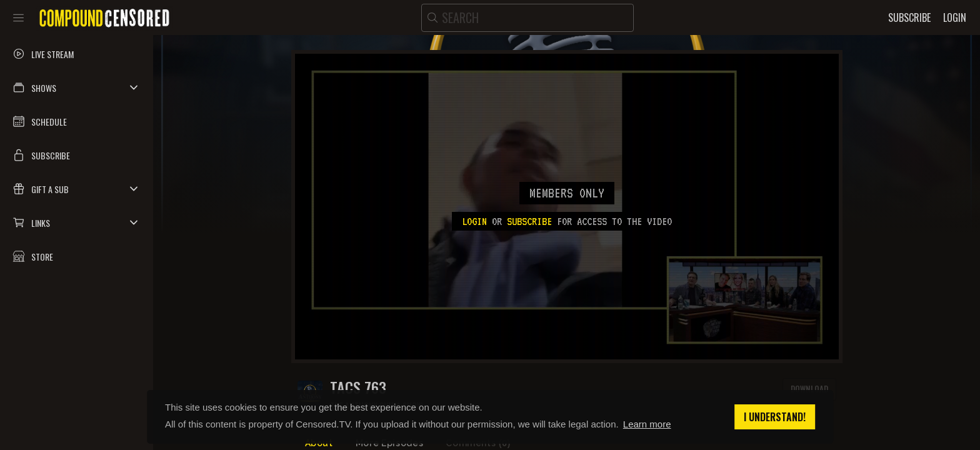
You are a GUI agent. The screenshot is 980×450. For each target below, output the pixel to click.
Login (474, 221)
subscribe (529, 221)
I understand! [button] (775, 416)
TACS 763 (358, 387)
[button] (76, 87)
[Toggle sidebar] (18, 18)
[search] (527, 18)
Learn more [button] (647, 424)
